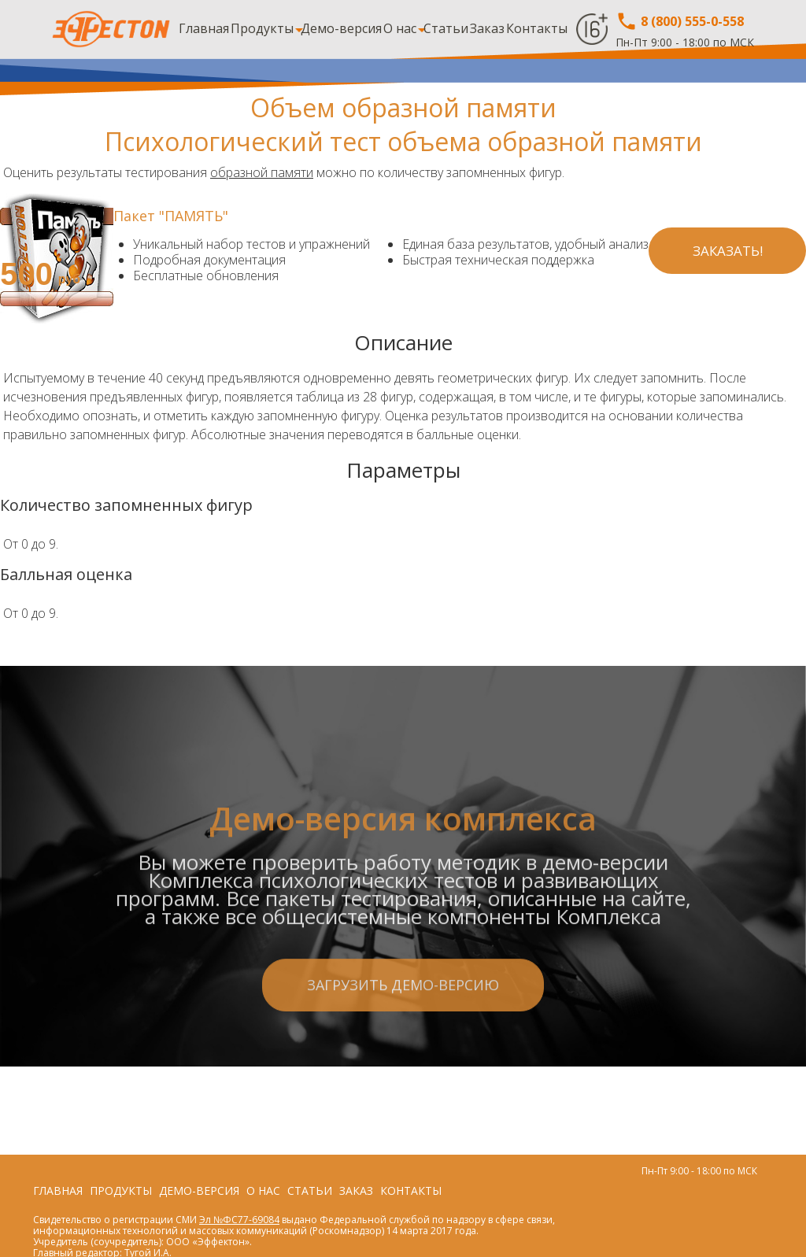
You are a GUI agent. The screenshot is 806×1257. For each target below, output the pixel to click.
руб (69, 279)
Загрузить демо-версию (403, 1048)
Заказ (487, 28)
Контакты (537, 28)
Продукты (262, 28)
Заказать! (728, 251)
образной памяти (261, 172)
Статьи (445, 28)
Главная (204, 28)
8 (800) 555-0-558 (680, 21)
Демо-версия (341, 28)
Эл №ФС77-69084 (239, 1219)
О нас (399, 28)
